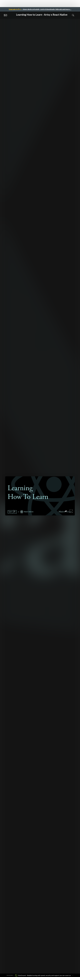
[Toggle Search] (73, 15)
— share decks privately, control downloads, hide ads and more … (40, 9)
